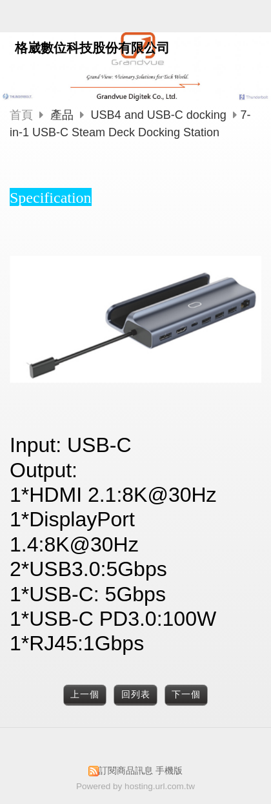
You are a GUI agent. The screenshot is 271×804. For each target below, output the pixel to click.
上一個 (84, 694)
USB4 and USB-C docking (159, 114)
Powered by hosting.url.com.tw (135, 786)
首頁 (21, 114)
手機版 (169, 771)
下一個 (186, 694)
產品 (63, 114)
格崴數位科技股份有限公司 (92, 48)
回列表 (135, 694)
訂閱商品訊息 (126, 771)
